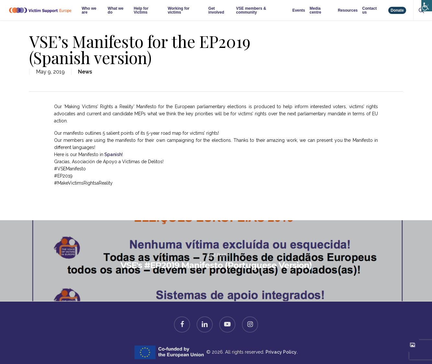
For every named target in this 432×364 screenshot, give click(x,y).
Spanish (112, 154)
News (85, 72)
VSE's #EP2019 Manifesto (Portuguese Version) (216, 260)
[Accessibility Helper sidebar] (425, 4)
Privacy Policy (281, 352)
